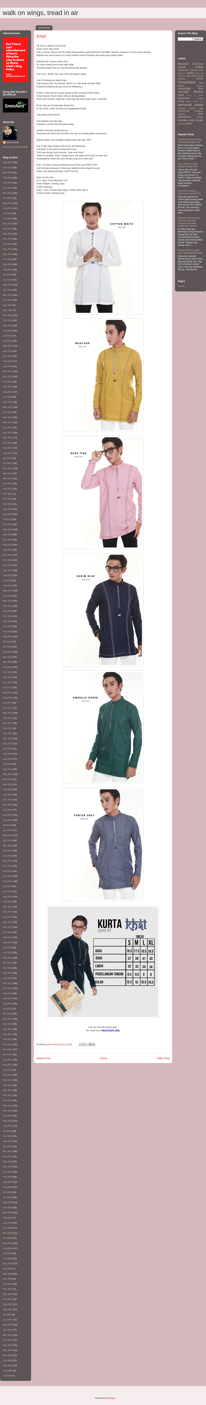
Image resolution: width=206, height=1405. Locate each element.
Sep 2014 (8, 876)
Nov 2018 (8, 621)
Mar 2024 (7, 295)
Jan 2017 (7, 733)
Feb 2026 (7, 177)
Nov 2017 (8, 682)
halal (201, 82)
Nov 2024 (8, 254)
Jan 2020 (7, 549)
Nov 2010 (8, 1110)
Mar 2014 (7, 906)
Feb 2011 (7, 1095)
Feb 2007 (7, 1340)
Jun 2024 (7, 279)
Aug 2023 (8, 330)
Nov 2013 (8, 927)
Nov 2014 (8, 866)
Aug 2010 (8, 1126)
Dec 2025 (8, 188)
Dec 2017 (8, 677)
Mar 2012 (7, 1029)
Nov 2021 (8, 437)
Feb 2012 (7, 1034)
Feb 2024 (7, 300)
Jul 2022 (7, 397)
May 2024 (8, 284)
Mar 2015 (7, 845)
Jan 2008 (7, 1284)
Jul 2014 (7, 886)
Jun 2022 (7, 402)
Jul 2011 (7, 1070)
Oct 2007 (7, 1299)
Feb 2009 (7, 1217)
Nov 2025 (8, 193)
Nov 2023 (8, 315)
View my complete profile (15, 147)
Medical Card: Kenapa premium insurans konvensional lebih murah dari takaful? (189, 222)
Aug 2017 (8, 697)
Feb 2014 (7, 911)
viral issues (196, 120)
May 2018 (8, 651)
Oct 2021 (7, 443)
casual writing (190, 66)
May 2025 (8, 223)
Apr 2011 (7, 1085)
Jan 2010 (7, 1161)
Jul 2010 (7, 1131)
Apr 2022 (7, 412)
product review (186, 108)
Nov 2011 (8, 1049)
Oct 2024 (7, 259)
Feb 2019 (7, 606)
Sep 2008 (8, 1243)
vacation (183, 120)
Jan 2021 (7, 488)
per (201, 101)
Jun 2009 (7, 1197)
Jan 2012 (7, 1039)
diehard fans (196, 70)
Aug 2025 (8, 208)
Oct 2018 (7, 626)
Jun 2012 (7, 1013)
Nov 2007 (8, 1294)
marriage (183, 91)
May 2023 (8, 346)
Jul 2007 (7, 1314)
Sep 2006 (8, 1365)
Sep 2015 (8, 815)
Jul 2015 (7, 825)
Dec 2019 (8, 555)
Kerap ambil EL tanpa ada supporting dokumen (190, 251)
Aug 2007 (8, 1309)
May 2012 (8, 1019)
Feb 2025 (7, 239)
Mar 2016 (7, 784)
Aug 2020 (8, 514)
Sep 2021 (8, 448)
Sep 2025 (8, 203)
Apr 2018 (7, 657)
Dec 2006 (8, 1350)
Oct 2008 (7, 1238)
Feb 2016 (7, 789)
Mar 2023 (7, 356)
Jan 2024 (7, 305)
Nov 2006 (8, 1355)
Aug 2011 (8, 1064)
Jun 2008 (7, 1258)
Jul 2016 (7, 764)
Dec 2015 (8, 799)
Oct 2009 (7, 1177)
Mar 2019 (7, 600)
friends (199, 78)
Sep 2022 (8, 386)
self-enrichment (190, 115)
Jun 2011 (7, 1075)
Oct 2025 (7, 198)
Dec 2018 (8, 616)
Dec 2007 (8, 1289)
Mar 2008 (7, 1274)
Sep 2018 (8, 631)
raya (201, 108)
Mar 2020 (7, 539)
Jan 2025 (7, 244)
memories (184, 98)
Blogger (111, 1398)
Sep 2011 (8, 1059)
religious (199, 111)
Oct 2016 (7, 748)
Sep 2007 (8, 1304)
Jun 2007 (7, 1319)
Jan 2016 (7, 794)
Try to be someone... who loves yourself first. (189, 192)
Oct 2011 (7, 1054)
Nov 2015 (8, 804)
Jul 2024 (7, 274)
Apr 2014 (7, 901)
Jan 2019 (7, 611)
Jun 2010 (7, 1136)
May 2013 (8, 957)
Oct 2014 (7, 871)
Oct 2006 (7, 1360)
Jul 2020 (7, 519)
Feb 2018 (7, 667)
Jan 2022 (7, 427)
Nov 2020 (8, 499)
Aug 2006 (8, 1370)
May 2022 (8, 407)
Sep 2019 (8, 570)
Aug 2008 (8, 1248)
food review (192, 76)
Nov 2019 (8, 560)
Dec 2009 (8, 1166)
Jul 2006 (7, 1375)
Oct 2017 (7, 687)
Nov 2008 (8, 1233)
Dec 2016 (8, 738)
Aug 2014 (8, 881)
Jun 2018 (7, 646)
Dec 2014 (8, 860)
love (200, 88)
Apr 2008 (7, 1268)
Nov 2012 (8, 988)
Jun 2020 (7, 524)
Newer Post (44, 1058)
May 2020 (8, 529)
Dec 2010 (8, 1105)
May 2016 (8, 774)
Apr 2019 (7, 595)
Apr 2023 (7, 351)
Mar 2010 (7, 1151)
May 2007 (8, 1324)
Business (183, 63)
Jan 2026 (7, 182)
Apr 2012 (7, 1024)
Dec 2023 (8, 310)
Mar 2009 (7, 1212)
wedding (181, 123)
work (189, 123)
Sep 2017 (8, 692)
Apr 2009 (7, 1207)
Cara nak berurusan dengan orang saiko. (188, 165)
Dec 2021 (8, 432)
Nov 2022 (8, 376)
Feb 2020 (7, 544)
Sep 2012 (8, 998)
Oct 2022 (7, 381)
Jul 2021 (7, 458)
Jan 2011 (7, 1100)
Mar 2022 (7, 417)
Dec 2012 (8, 983)
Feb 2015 (7, 850)
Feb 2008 (7, 1279)
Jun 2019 (7, 585)
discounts (181, 73)
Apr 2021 (7, 473)
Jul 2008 (7, 1253)
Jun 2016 (7, 769)
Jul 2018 (7, 641)
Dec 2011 (8, 1044)
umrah (200, 117)
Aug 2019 (8, 575)
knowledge (184, 88)
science (181, 114)
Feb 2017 (7, 728)
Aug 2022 (8, 392)
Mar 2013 (7, 968)
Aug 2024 (8, 269)
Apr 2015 (7, 840)
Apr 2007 (7, 1330)
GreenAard (186, 82)
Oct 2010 (7, 1115)
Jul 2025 (7, 213)
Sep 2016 (8, 753)
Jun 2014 (7, 891)
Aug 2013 (8, 942)
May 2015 (8, 835)
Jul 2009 (7, 1192)
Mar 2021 (7, 478)
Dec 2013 (8, 922)
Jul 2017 (7, 702)
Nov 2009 (8, 1172)
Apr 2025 (7, 228)
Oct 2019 (7, 565)
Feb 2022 (7, 422)
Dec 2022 (8, 371)
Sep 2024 (8, 264)
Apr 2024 (7, 290)
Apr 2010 (7, 1146)
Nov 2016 (8, 743)
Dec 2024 (8, 249)
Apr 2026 (7, 167)
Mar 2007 (7, 1335)
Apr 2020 (7, 534)
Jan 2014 (7, 917)
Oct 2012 (7, 993)
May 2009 (8, 1202)
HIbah (181, 85)
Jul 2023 (7, 335)
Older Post (163, 1058)
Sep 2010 (8, 1121)
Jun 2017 (7, 708)
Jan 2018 (7, 672)
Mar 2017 (7, 723)
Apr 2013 (7, 962)
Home (103, 1058)
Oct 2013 (7, 932)
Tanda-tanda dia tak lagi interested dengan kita (190, 140)
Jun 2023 (7, 341)
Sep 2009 (8, 1182)
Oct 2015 (7, 809)
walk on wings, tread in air (40, 12)
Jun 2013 (7, 952)
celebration (183, 70)
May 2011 (8, 1080)
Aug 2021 (8, 453)
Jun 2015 (7, 830)
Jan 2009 (7, 1223)
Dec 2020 (8, 494)
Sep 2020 (8, 509)
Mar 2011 (7, 1090)
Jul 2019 (7, 580)
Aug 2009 (8, 1187)
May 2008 (8, 1263)
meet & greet (195, 95)
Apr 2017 (7, 718)
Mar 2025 (7, 233)
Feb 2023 (7, 361)
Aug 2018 (8, 636)
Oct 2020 (7, 504)
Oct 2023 (7, 320)
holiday (200, 86)
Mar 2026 (7, 172)
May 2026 (8, 162)
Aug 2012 (8, 1003)
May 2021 (8, 468)
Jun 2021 (7, 463)
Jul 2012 (7, 1008)
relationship (183, 111)
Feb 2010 (7, 1156)
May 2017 (8, 713)
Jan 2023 (7, 366)
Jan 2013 (7, 978)
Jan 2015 (7, 855)
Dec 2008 (8, 1228)
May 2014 (8, 896)
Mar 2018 (7, 662)
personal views (190, 105)
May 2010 (8, 1141)
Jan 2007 (7, 1345)
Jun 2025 (7, 218)
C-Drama (197, 63)
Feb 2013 (7, 973)
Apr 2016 (7, 779)
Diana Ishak (12, 142)
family (190, 72)
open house (193, 101)
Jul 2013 (7, 947)
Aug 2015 (8, 820)
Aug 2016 (8, 759)
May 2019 (8, 590)
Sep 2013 (8, 937)
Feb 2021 (7, 483)
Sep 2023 (8, 325)
